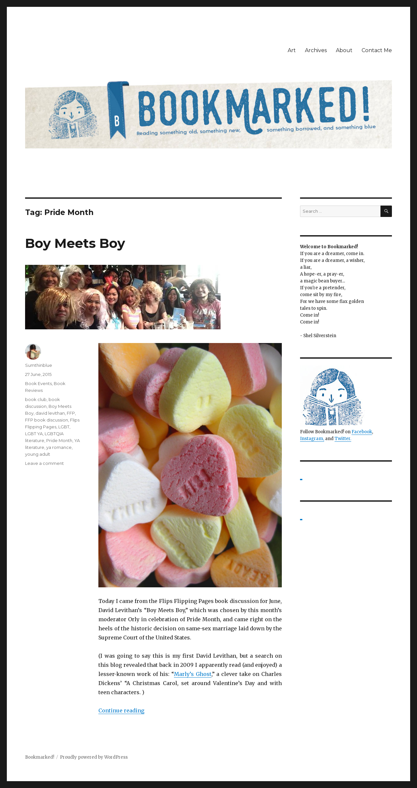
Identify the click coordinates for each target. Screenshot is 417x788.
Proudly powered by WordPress (94, 757)
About (344, 50)
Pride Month (59, 440)
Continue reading (121, 710)
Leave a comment (44, 463)
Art (292, 50)
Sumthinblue (38, 365)
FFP (71, 413)
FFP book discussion (46, 420)
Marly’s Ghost (192, 674)
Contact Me (377, 50)
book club (36, 399)
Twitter (342, 438)
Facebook (362, 432)
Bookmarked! (39, 757)
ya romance (59, 447)
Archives (316, 50)
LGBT (63, 426)
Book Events (38, 383)
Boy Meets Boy (75, 243)
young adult (37, 454)
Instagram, (312, 438)
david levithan (50, 413)
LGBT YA (34, 433)
